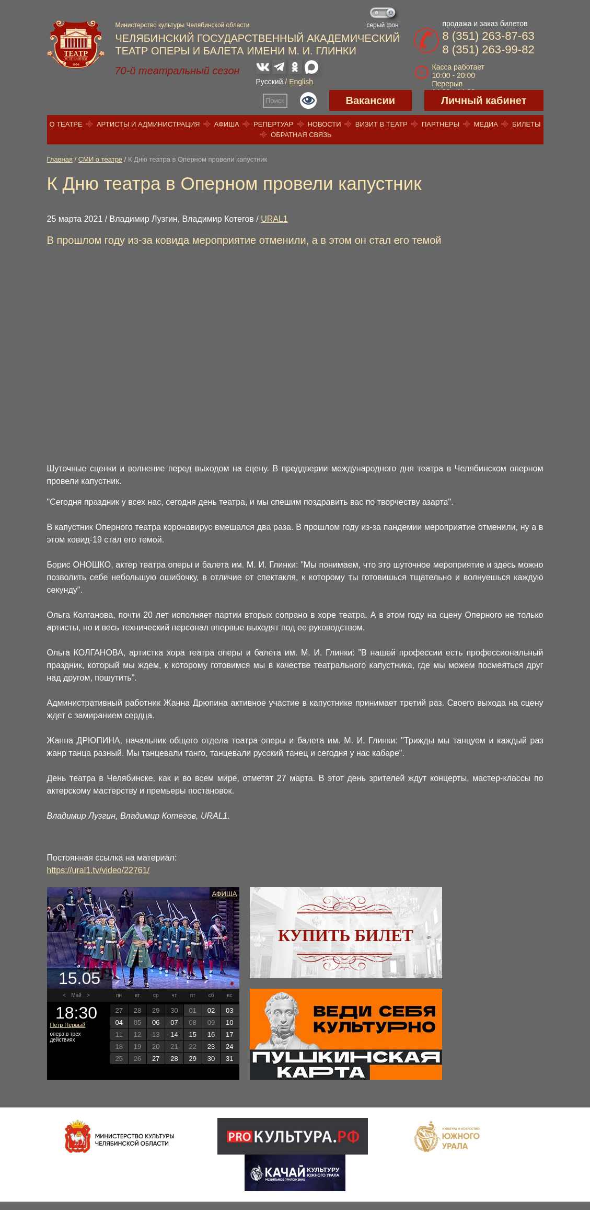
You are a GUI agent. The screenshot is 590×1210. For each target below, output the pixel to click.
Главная (60, 159)
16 (211, 1034)
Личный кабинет (483, 100)
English (301, 81)
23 (211, 1046)
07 (174, 1022)
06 (155, 1022)
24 (229, 1046)
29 (192, 1058)
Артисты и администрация (148, 124)
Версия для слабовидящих (308, 100)
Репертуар (273, 124)
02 (211, 1010)
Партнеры (440, 124)
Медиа (485, 124)
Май (76, 995)
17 (229, 1034)
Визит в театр (381, 124)
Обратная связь (301, 135)
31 (229, 1058)
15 (192, 1034)
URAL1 (274, 218)
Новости (324, 124)
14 (174, 1034)
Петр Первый (68, 1025)
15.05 (79, 978)
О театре (65, 124)
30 (211, 1058)
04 (118, 1022)
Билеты (526, 124)
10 (229, 1022)
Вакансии (371, 100)
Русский (269, 81)
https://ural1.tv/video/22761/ (98, 870)
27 (155, 1058)
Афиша (226, 124)
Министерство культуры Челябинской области (182, 25)
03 (229, 1010)
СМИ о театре (100, 159)
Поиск (274, 101)
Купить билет (345, 935)
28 (174, 1058)
